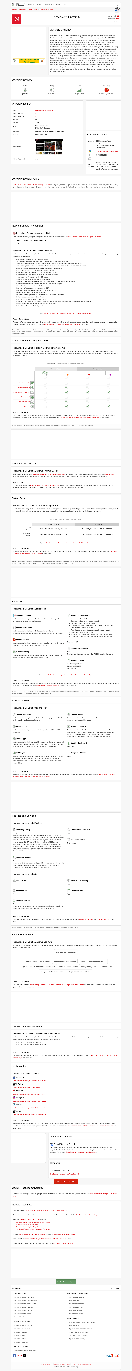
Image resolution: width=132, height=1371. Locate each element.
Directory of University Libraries (78, 1332)
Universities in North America (23, 1325)
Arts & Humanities (26, 383)
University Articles (74, 1325)
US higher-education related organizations (33, 1234)
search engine (109, 474)
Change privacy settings (84, 1364)
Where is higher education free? (27, 1225)
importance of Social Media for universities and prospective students (90, 1126)
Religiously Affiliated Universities (78, 1335)
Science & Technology (25, 401)
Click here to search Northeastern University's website (31, 185)
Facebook (18, 1356)
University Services (102, 919)
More (64, 4)
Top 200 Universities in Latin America (25, 1303)
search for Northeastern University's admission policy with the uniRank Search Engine (67, 675)
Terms (68, 1364)
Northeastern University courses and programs (49, 474)
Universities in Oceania (21, 1342)
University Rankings (34, 4)
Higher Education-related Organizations (81, 1329)
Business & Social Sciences (23, 392)
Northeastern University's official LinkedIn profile (29, 1108)
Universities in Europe (20, 1332)
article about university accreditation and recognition (62, 324)
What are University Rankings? (27, 1227)
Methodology (49, 1364)
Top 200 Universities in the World (24, 1297)
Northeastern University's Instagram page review (29, 1101)
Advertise (62, 1364)
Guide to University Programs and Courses (45, 485)
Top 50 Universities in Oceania (23, 1317)
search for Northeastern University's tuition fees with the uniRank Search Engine (67, 543)
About (42, 1364)
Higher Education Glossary (77, 1339)
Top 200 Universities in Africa (23, 1310)
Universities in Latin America (22, 1329)
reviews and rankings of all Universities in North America (44, 1239)
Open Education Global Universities (25, 1350)
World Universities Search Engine (87, 1215)
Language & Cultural (26, 387)
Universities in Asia (20, 1339)
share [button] (115, 21)
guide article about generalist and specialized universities (79, 417)
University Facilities (86, 919)
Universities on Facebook (76, 1297)
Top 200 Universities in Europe (23, 1307)
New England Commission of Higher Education (84, 237)
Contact (56, 1364)
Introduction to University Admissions (48, 686)
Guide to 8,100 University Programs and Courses (33, 1222)
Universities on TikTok (75, 1310)
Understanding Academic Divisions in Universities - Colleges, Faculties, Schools (56, 985)
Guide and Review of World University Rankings (33, 1229)
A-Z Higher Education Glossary (63, 1243)
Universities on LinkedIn (76, 1313)
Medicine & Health (26, 397)
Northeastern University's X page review (26, 1087)
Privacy (73, 1364)
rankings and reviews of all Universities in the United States (46, 1210)
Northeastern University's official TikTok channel (29, 1115)
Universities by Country (52, 4)
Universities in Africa (20, 1335)
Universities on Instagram (76, 1303)
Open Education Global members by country (81, 1152)
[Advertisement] (28, 41)
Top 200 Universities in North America (25, 1300)
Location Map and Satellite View (107, 151)
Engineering (28, 406)
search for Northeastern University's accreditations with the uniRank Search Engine (67, 313)
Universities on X (74, 1300)
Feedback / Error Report (66, 1282)
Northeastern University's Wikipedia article (64, 1174)
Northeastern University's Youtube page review (29, 1094)
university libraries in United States (63, 1234)
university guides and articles (30, 1219)
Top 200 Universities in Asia (22, 1313)
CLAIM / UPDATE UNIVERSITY (65, 1182)
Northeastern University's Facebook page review (29, 1081)
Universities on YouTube (76, 1307)
